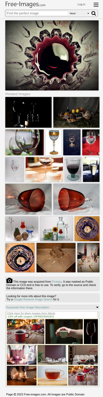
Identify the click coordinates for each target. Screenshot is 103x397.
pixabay (57, 281)
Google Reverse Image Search (32, 299)
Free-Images (25, 4)
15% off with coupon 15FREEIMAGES (31, 316)
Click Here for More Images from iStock (31, 313)
